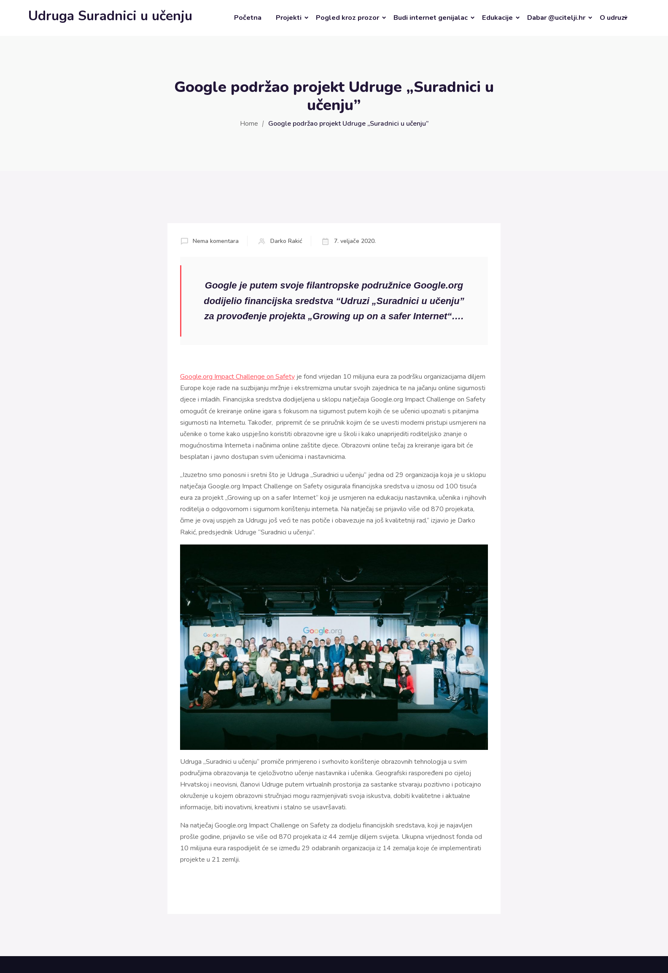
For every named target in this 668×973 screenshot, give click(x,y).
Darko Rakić (286, 241)
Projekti (289, 17)
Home (249, 123)
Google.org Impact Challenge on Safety (237, 376)
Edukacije (497, 17)
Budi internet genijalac (430, 17)
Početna (247, 17)
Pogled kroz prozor (347, 17)
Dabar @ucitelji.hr (556, 17)
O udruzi (613, 17)
